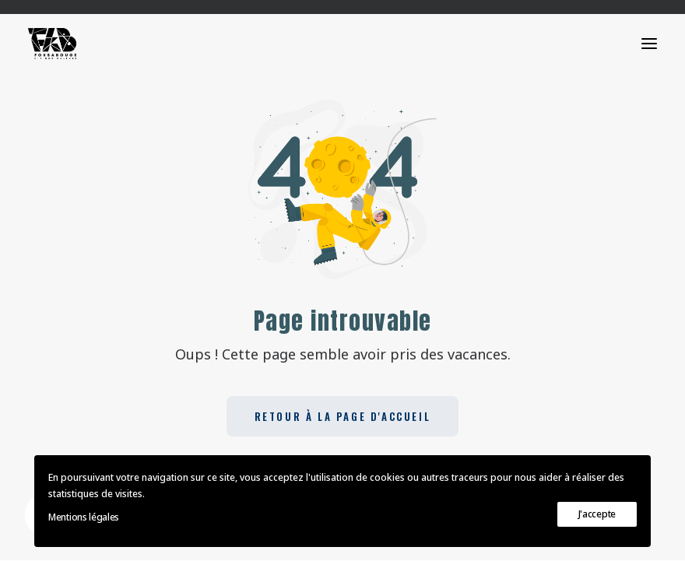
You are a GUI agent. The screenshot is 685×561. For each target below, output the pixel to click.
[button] (649, 43)
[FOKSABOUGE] (52, 43)
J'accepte (597, 514)
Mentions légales (83, 517)
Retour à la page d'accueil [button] (343, 416)
